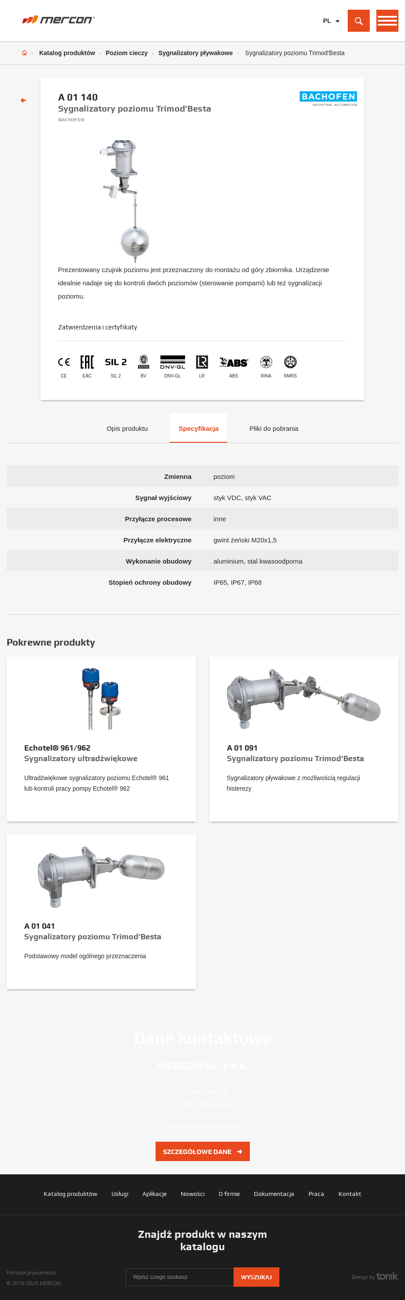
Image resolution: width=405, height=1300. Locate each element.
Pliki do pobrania (273, 428)
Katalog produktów (67, 52)
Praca (316, 1193)
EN (327, 34)
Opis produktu (127, 428)
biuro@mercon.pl (213, 1126)
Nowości (192, 1193)
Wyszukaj (256, 1277)
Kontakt (349, 1193)
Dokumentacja (274, 1193)
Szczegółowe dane (202, 1152)
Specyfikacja (198, 428)
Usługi (119, 1193)
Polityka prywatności (31, 1272)
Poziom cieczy (127, 52)
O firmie (229, 1193)
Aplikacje (154, 1193)
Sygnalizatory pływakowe (195, 52)
